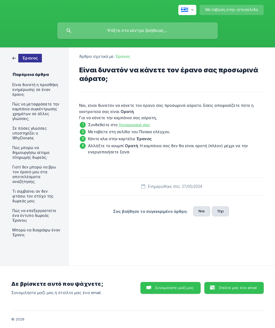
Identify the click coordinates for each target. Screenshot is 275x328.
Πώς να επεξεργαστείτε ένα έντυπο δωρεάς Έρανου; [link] (34, 216)
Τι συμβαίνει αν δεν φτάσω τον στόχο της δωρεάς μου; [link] (32, 196)
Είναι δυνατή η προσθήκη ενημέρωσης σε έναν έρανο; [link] (35, 90)
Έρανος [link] (123, 56)
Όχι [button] (220, 211)
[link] (27, 57)
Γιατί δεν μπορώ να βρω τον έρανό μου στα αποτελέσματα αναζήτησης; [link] (34, 174)
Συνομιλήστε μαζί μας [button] (174, 287)
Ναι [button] (201, 211)
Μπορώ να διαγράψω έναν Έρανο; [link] (36, 232)
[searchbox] (137, 30)
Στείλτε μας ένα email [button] (238, 287)
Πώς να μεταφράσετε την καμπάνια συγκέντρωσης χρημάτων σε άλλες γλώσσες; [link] (35, 111)
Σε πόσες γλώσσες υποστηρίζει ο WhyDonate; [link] (29, 133)
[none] (187, 10)
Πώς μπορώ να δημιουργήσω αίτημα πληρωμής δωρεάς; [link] (30, 153)
